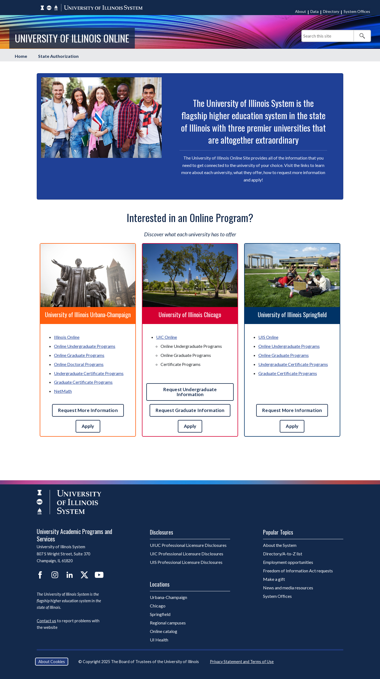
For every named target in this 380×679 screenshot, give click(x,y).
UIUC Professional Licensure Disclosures (188, 545)
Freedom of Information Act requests (298, 570)
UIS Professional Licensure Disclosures (186, 562)
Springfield (160, 614)
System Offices (357, 11)
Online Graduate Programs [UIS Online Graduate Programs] (283, 355)
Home (21, 56)
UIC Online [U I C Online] (166, 337)
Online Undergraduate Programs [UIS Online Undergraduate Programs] (289, 346)
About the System (279, 545)
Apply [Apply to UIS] (292, 426)
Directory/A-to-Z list (282, 553)
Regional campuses (168, 622)
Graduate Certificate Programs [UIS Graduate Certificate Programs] (287, 373)
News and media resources (288, 587)
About (300, 11)
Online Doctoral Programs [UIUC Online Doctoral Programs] (79, 364)
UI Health (159, 639)
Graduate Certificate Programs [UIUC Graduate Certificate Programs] (83, 382)
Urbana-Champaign (168, 597)
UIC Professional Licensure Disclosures (186, 553)
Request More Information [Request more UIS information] (292, 410)
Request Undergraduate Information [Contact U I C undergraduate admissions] (190, 392)
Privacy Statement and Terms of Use (242, 661)
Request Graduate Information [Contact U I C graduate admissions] (190, 410)
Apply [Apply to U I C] (190, 426)
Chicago (157, 605)
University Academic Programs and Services (74, 535)
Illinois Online (66, 337)
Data (314, 11)
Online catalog (163, 631)
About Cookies (51, 661)
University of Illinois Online (72, 38)
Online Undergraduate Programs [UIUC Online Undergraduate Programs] (84, 346)
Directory (331, 11)
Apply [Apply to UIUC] (88, 426)
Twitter (84, 574)
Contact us (46, 620)
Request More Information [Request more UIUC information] (88, 410)
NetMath (63, 391)
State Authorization (58, 56)
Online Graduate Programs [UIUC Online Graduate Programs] (79, 355)
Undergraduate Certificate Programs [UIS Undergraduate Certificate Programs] (293, 364)
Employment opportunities (288, 562)
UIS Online (268, 337)
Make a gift (274, 579)
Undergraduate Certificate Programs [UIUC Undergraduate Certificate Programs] (89, 373)
